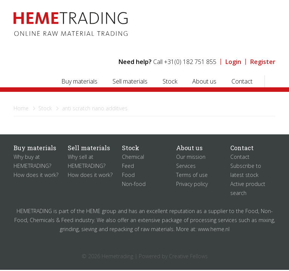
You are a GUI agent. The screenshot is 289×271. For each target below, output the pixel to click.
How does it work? (36, 174)
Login (233, 62)
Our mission (190, 156)
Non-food (134, 183)
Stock (170, 81)
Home (21, 108)
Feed (128, 165)
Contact (241, 81)
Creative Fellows (188, 256)
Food (128, 174)
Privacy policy (192, 183)
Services (186, 165)
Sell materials (130, 81)
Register (262, 62)
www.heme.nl (214, 229)
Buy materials (79, 81)
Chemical (133, 156)
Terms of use (192, 174)
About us (204, 81)
